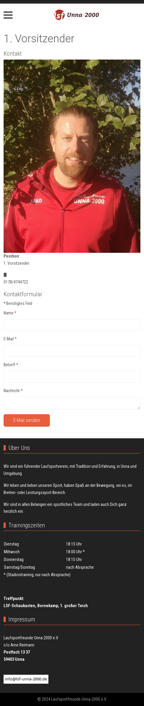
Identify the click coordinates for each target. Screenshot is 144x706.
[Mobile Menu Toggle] (8, 14)
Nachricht (13, 390)
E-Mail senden (26, 420)
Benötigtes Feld (18, 303)
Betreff (11, 364)
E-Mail (10, 338)
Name (10, 313)
